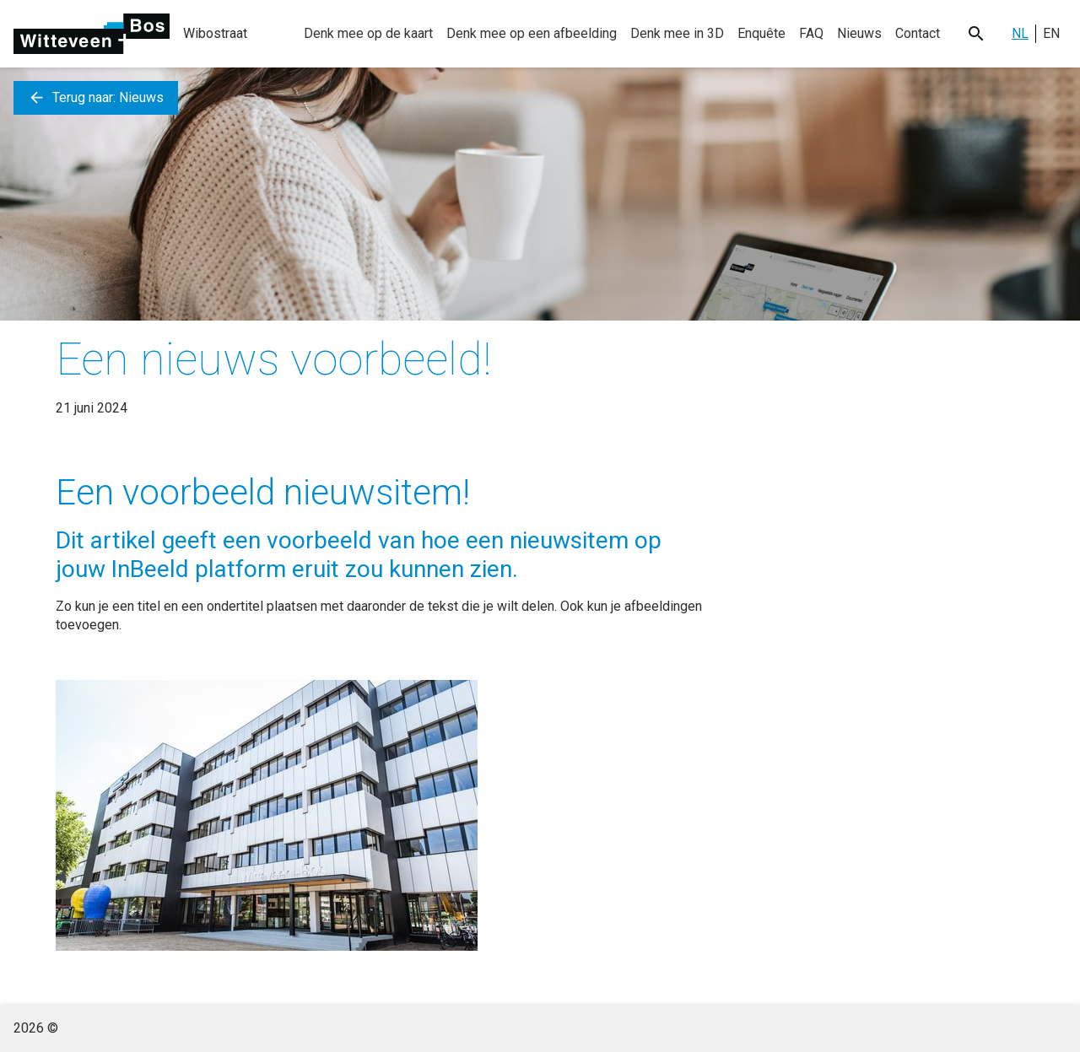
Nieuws (859, 33)
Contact (917, 33)
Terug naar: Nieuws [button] (96, 98)
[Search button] (975, 34)
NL (1020, 33)
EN (1051, 33)
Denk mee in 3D (677, 33)
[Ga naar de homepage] (92, 33)
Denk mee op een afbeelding (531, 33)
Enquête (761, 33)
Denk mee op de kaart (368, 33)
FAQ (811, 33)
